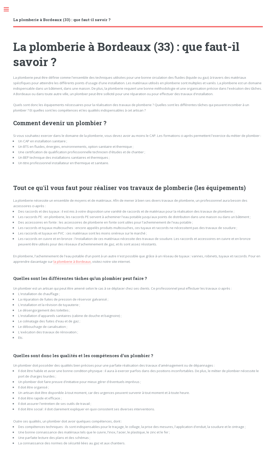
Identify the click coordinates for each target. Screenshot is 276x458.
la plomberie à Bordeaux (72, 261)
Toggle (9, 9)
